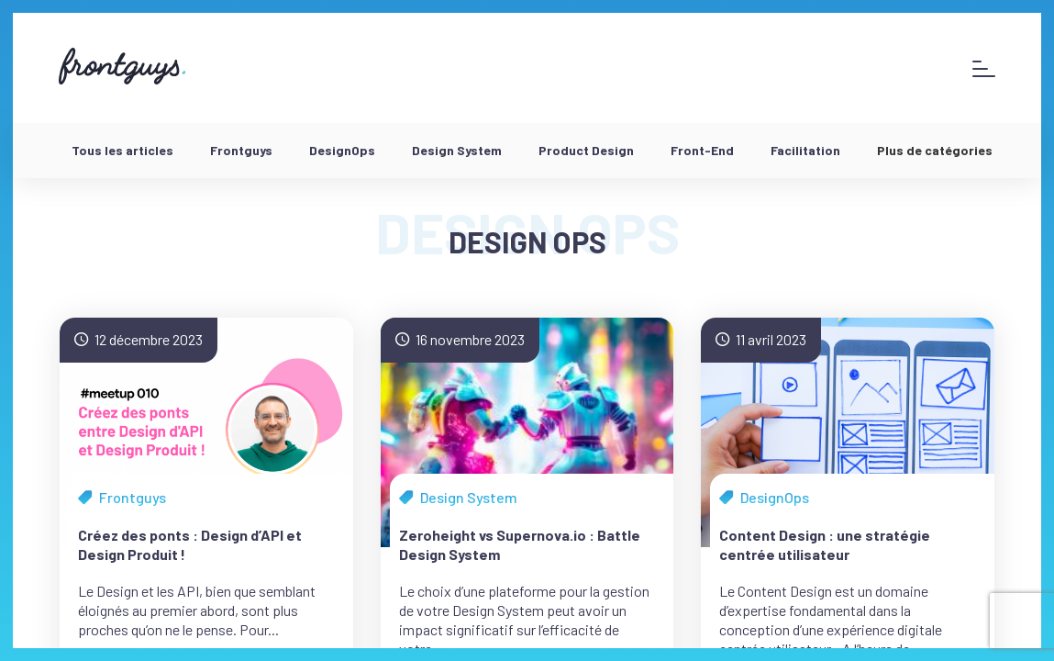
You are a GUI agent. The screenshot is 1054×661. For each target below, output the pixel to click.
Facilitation (805, 150)
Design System (457, 150)
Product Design (586, 150)
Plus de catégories (935, 150)
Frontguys (241, 150)
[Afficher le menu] (983, 68)
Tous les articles (122, 150)
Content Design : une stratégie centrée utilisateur (824, 544)
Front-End (702, 150)
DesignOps (342, 150)
